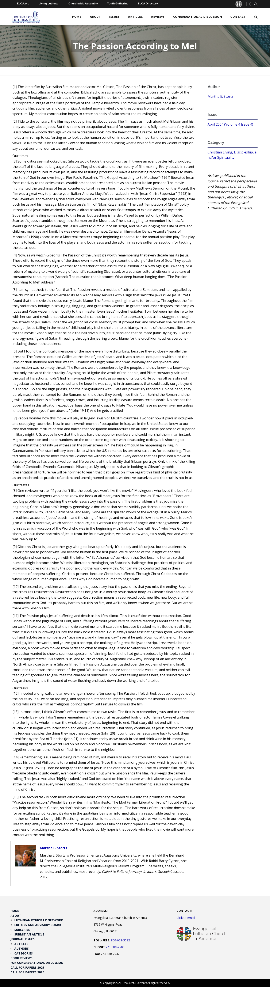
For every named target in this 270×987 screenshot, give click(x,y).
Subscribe (22, 930)
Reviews (158, 17)
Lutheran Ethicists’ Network (38, 920)
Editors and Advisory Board (37, 925)
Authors (21, 948)
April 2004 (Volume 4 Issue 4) (230, 124)
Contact (238, 17)
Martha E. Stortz (54, 848)
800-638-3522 (120, 940)
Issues (114, 17)
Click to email (186, 918)
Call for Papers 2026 (27, 972)
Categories (23, 953)
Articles (135, 17)
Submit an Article (29, 934)
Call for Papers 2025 (27, 967)
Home (76, 17)
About (95, 17)
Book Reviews (21, 958)
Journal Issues (23, 939)
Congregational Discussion (197, 17)
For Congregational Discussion (37, 963)
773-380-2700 (114, 947)
